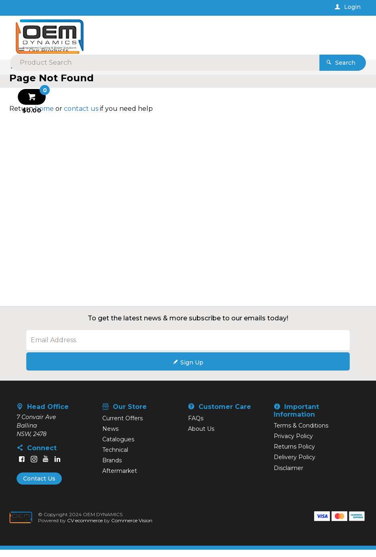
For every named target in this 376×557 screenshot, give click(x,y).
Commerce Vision (134, 528)
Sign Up (191, 369)
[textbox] (185, 32)
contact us (81, 115)
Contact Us (39, 485)
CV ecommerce (87, 528)
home (44, 115)
